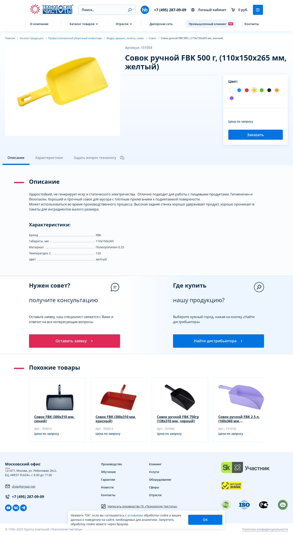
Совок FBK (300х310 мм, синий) (54, 419)
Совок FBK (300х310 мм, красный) (116, 419)
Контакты (252, 24)
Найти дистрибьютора (218, 340)
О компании (39, 24)
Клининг (155, 464)
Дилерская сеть (161, 24)
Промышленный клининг (211, 23)
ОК (205, 519)
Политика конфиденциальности (265, 529)
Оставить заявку (74, 340)
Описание (16, 157)
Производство (111, 464)
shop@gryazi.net (20, 486)
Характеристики (49, 157)
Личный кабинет (208, 10)
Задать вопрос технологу (99, 157)
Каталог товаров (82, 24)
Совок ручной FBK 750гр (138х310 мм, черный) (178, 419)
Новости (107, 487)
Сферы (154, 487)
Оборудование (160, 480)
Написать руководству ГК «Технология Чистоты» (139, 506)
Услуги (154, 472)
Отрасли (122, 24)
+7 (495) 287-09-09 (170, 9)
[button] (130, 10)
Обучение (108, 472)
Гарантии (108, 480)
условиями (136, 515)
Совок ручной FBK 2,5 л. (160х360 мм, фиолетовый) (239, 419)
